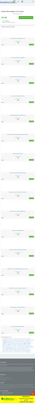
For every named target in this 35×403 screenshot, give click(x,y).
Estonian (29, 384)
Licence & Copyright (3, 380)
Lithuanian (29, 385)
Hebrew (3, 385)
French (1, 385)
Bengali (9, 384)
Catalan (12, 384)
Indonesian (13, 385)
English (24, 384)
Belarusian (3, 384)
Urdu (8, 388)
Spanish (27, 384)
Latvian (32, 385)
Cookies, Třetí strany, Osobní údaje (5, 377)
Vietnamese (11, 388)
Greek (22, 384)
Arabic (1, 384)
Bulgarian (6, 384)
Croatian (7, 385)
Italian (16, 385)
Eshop (3, 395)
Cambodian (23, 385)
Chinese (14, 384)
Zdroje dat (1, 376)
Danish (18, 384)
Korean (27, 385)
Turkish (4, 388)
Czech (16, 384)
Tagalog (1, 388)
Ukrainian (6, 388)
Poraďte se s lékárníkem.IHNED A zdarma (32, 393)
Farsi (31, 384)
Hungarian (10, 385)
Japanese (18, 385)
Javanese (21, 385)
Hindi (5, 385)
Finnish (33, 384)
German (20, 384)
